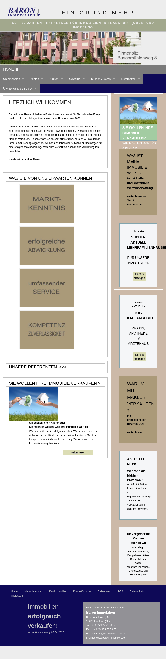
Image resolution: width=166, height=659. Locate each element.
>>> (63, 366)
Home (14, 591)
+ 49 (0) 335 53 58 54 (18, 88)
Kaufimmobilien (58, 591)
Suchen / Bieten (101, 79)
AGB (120, 591)
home (11, 69)
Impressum (17, 595)
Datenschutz (137, 591)
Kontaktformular (82, 591)
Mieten (35, 79)
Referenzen (128, 79)
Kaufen (54, 79)
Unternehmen (11, 79)
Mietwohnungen (33, 591)
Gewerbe (74, 79)
